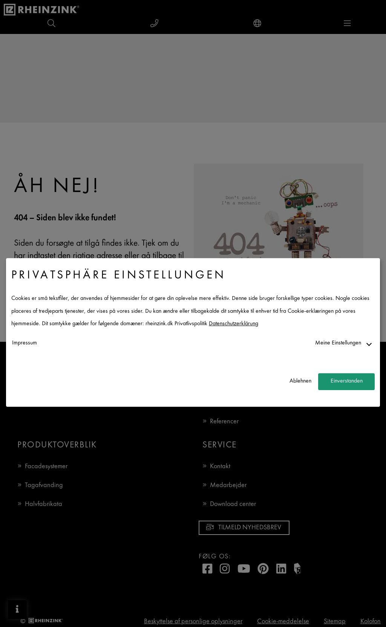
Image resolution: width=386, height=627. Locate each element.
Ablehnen (300, 381)
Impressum (24, 343)
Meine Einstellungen (338, 343)
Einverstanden (347, 381)
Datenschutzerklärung (233, 324)
